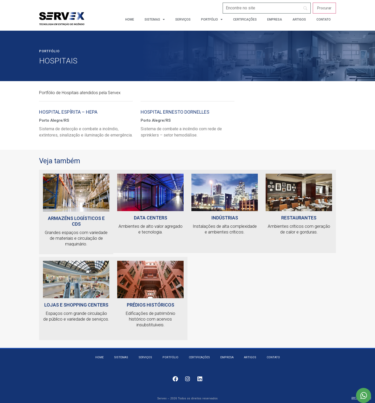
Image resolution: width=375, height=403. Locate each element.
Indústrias (224, 217)
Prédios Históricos (150, 305)
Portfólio (212, 19)
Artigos (299, 19)
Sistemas (155, 19)
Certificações (245, 19)
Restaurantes (298, 217)
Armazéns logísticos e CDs (76, 221)
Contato (323, 19)
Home (129, 19)
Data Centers (150, 217)
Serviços (183, 19)
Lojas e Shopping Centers (76, 305)
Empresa (274, 19)
